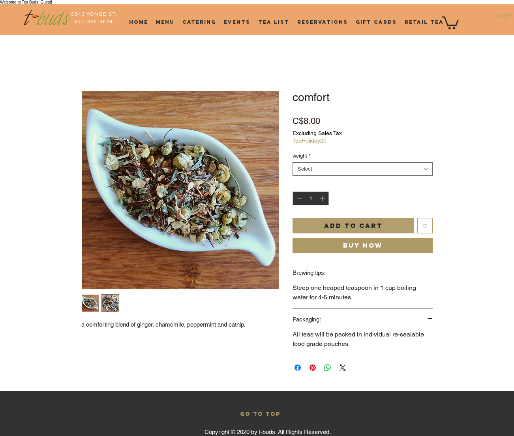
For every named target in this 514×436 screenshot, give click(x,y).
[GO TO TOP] (260, 414)
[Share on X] (342, 367)
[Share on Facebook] (297, 367)
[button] (450, 22)
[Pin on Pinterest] (312, 367)
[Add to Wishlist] (425, 225)
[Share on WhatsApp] (327, 367)
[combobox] (363, 169)
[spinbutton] (311, 198)
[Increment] (323, 198)
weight (302, 156)
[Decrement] (298, 198)
